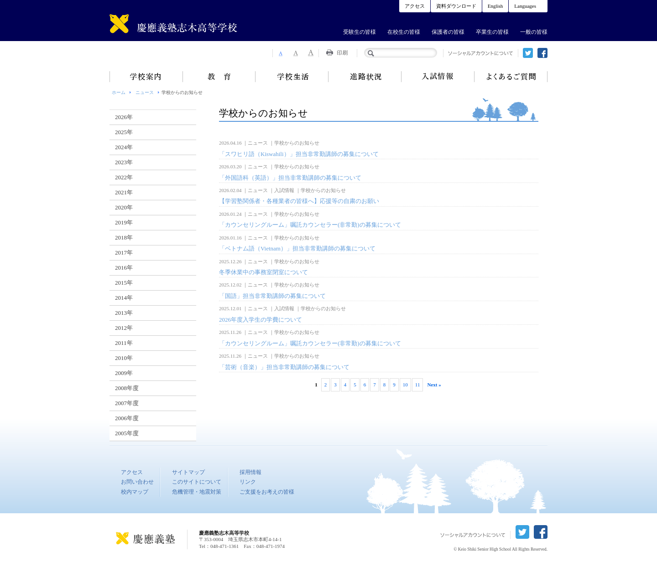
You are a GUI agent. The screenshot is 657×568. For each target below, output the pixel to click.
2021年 (124, 192)
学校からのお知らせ (296, 143)
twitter (528, 53)
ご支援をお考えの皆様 (267, 492)
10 (405, 384)
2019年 (124, 222)
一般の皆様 (534, 32)
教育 (219, 76)
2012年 (124, 327)
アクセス (415, 6)
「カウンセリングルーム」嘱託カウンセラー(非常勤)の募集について (310, 224)
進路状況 (365, 76)
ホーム (118, 92)
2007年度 (127, 403)
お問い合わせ (137, 482)
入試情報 (438, 76)
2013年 (124, 312)
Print (338, 53)
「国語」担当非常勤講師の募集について (272, 295)
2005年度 (127, 433)
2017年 (124, 252)
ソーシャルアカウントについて (480, 53)
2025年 (124, 132)
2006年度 (127, 418)
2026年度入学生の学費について (260, 319)
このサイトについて (196, 482)
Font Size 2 (295, 53)
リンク (248, 482)
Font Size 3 (311, 53)
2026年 (124, 117)
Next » (434, 384)
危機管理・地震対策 (196, 492)
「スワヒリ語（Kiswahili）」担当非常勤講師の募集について (299, 154)
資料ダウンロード (456, 6)
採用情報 (250, 472)
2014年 (124, 297)
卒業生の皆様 (492, 32)
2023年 (124, 162)
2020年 (124, 207)
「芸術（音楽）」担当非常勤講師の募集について (284, 367)
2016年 (124, 267)
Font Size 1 (280, 53)
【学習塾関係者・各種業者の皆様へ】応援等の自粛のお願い (299, 201)
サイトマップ (188, 472)
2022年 (124, 177)
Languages (525, 6)
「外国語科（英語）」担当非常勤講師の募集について (290, 177)
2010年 (124, 357)
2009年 (124, 373)
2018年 (124, 237)
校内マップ (134, 492)
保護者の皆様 (448, 32)
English (495, 6)
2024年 (124, 147)
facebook (542, 53)
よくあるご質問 (511, 76)
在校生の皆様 (403, 32)
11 (417, 384)
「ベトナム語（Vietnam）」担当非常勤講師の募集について (297, 248)
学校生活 (292, 76)
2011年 (124, 342)
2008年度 (127, 388)
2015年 (124, 282)
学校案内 (146, 76)
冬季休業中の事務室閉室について (263, 272)
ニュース (145, 92)
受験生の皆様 (359, 32)
